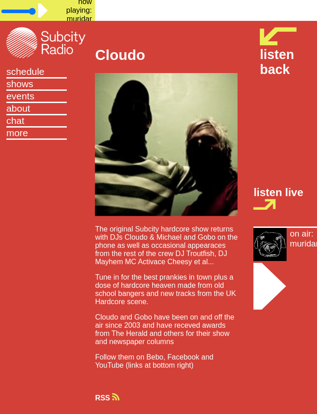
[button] (47, 134)
